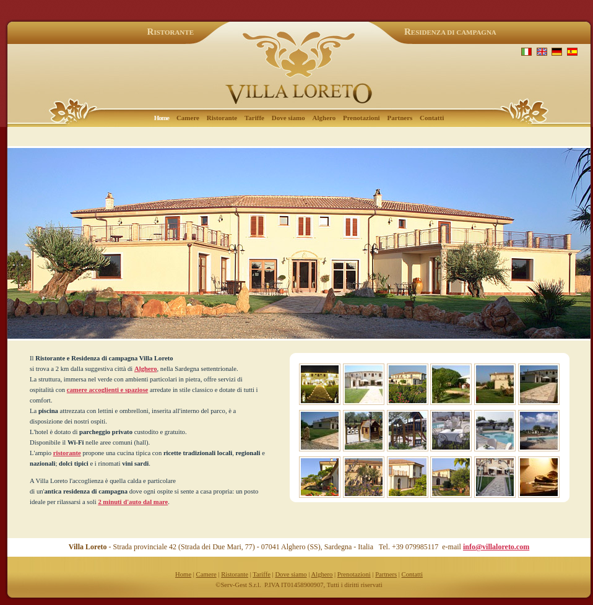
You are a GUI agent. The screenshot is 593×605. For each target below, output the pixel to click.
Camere (187, 117)
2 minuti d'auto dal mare (133, 501)
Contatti (432, 117)
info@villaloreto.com (496, 546)
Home (183, 574)
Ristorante (222, 117)
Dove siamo (288, 117)
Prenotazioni (361, 117)
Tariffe (254, 117)
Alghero (324, 117)
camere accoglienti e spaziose (107, 389)
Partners (399, 117)
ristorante (67, 453)
